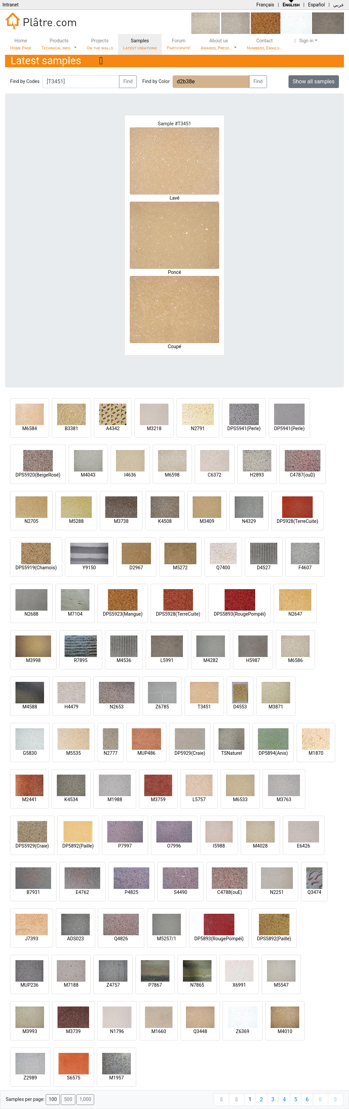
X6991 (239, 985)
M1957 (116, 1077)
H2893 (257, 475)
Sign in (302, 40)
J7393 (31, 938)
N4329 (249, 521)
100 (53, 1099)
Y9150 (89, 567)
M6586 (295, 660)
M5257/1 (166, 938)
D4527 (264, 567)
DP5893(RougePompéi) (218, 938)
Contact (264, 44)
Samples (140, 44)
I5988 (219, 846)
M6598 (172, 475)
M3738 (121, 521)
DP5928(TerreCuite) (297, 521)
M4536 (124, 660)
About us (217, 44)
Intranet (10, 4)
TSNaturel (231, 753)
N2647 (295, 614)
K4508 (164, 521)
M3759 (158, 799)
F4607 (305, 567)
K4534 (71, 799)
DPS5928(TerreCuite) (178, 614)
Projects (100, 44)
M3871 (276, 706)
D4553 (240, 706)
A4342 (113, 428)
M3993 (30, 1031)
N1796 (117, 1031)
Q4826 (121, 938)
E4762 (82, 892)
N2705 (31, 521)
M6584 (29, 428)
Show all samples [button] (314, 81)
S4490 (180, 892)
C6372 (215, 475)
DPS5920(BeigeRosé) (38, 475)
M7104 (75, 614)
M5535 (73, 753)
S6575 (73, 1077)
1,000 (85, 1099)
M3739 (73, 1031)
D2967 (136, 567)
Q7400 (223, 567)
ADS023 (75, 938)
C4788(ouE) (229, 892)
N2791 (198, 428)
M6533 (240, 799)
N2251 (277, 892)
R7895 (80, 660)
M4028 (260, 846)
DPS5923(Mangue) (123, 614)
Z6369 (242, 1031)
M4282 (210, 660)
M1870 (316, 753)
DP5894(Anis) (273, 753)
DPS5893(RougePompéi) (240, 614)
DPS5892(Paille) (274, 938)
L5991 (166, 660)
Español (316, 4)
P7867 (155, 985)
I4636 (130, 475)
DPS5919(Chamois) (36, 567)
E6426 (303, 846)
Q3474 (314, 892)
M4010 (285, 1031)
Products (57, 44)
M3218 (154, 428)
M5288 (76, 521)
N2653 (116, 706)
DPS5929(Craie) (32, 846)
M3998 (33, 660)
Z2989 (30, 1077)
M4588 (30, 706)
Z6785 (162, 706)
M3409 (207, 521)
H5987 (253, 660)
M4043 (88, 475)
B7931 (33, 892)
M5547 (281, 985)
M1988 (115, 799)
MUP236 (30, 985)
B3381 (71, 428)
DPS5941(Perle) (244, 428)
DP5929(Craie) (189, 753)
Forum (179, 44)
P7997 (125, 846)
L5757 (198, 799)
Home (20, 44)
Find (128, 81)
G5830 (30, 753)
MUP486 (147, 753)
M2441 (29, 799)
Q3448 (200, 1031)
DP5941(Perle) (289, 428)
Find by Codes (25, 81)
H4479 (71, 706)
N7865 (197, 985)
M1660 (158, 1031)
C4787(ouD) (302, 475)
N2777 (110, 753)
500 (68, 1099)
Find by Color (155, 81)
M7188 (71, 985)
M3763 (284, 799)
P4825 (131, 892)
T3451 (204, 706)
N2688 (31, 614)
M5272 (180, 567)
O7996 (174, 846)
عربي (338, 4)
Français (265, 4)
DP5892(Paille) (78, 846)
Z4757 (113, 985)
